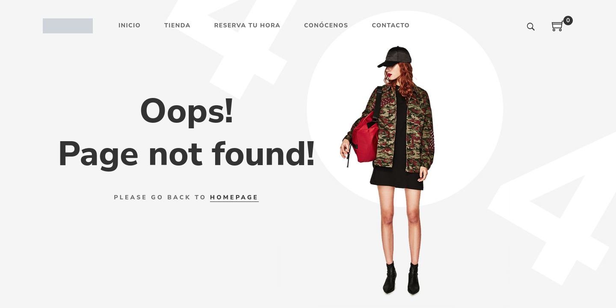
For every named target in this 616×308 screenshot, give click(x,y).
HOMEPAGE (234, 197)
